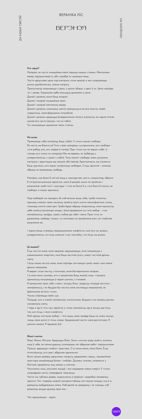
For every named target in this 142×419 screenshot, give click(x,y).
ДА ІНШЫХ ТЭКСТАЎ (20, 28)
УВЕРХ (116, 411)
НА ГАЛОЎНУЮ (121, 28)
